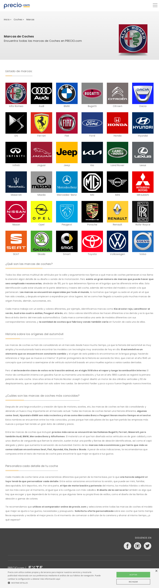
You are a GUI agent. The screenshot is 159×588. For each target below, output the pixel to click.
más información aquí (50, 579)
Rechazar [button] (133, 582)
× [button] (156, 571)
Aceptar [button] (133, 574)
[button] (54, 582)
